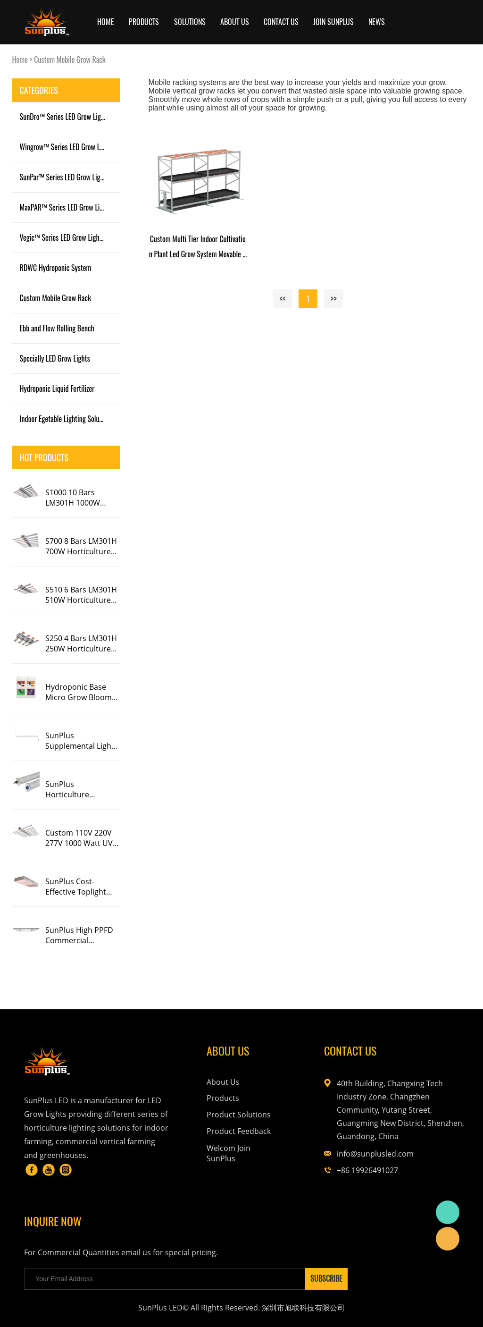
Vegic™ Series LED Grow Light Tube (68, 237)
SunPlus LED (447, 1239)
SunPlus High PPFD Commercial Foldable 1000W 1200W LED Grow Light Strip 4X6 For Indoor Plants (79, 935)
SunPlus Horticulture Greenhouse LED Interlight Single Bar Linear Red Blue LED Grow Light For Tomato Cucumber (80, 789)
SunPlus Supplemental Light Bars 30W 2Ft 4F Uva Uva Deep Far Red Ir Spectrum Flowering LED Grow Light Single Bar (81, 740)
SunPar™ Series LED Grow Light (63, 177)
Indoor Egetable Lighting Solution (65, 418)
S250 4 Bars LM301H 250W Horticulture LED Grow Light (81, 643)
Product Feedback (239, 1131)
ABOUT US (234, 22)
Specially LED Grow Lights (55, 358)
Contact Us (281, 22)
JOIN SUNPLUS (333, 22)
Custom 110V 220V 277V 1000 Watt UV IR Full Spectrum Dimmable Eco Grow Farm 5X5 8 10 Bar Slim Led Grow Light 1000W (81, 838)
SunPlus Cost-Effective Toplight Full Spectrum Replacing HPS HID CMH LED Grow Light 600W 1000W (81, 886)
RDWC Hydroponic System (56, 267)
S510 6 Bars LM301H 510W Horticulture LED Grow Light (81, 594)
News (376, 22)
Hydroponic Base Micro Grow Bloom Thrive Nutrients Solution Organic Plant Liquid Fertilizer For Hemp (79, 692)
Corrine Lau (447, 1212)
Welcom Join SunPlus (228, 1153)
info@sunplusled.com (375, 1154)
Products (144, 22)
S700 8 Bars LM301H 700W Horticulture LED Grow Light (81, 546)
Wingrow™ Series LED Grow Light (65, 146)
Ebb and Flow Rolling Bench (57, 328)
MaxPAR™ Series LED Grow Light (64, 207)
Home (105, 22)
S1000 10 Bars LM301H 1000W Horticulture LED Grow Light (75, 497)
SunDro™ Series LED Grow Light (63, 116)
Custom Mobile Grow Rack (69, 59)
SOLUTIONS (190, 22)
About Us (223, 1082)
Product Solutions (239, 1114)
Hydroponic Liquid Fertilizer (57, 388)
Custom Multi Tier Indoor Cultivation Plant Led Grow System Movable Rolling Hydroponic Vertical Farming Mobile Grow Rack (198, 247)
